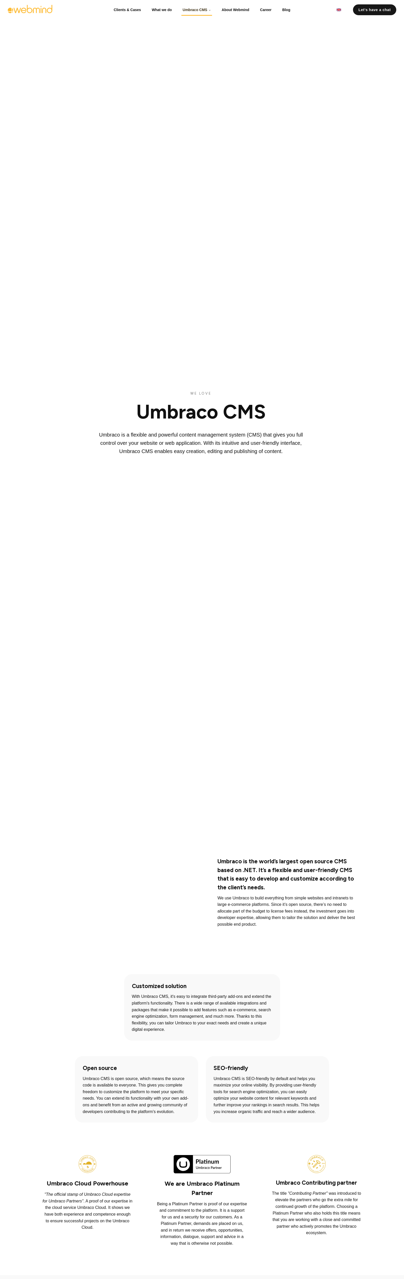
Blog (285, 9)
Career (264, 9)
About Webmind (235, 9)
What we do (163, 9)
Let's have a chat (374, 9)
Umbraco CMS (197, 9)
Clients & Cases (128, 9)
